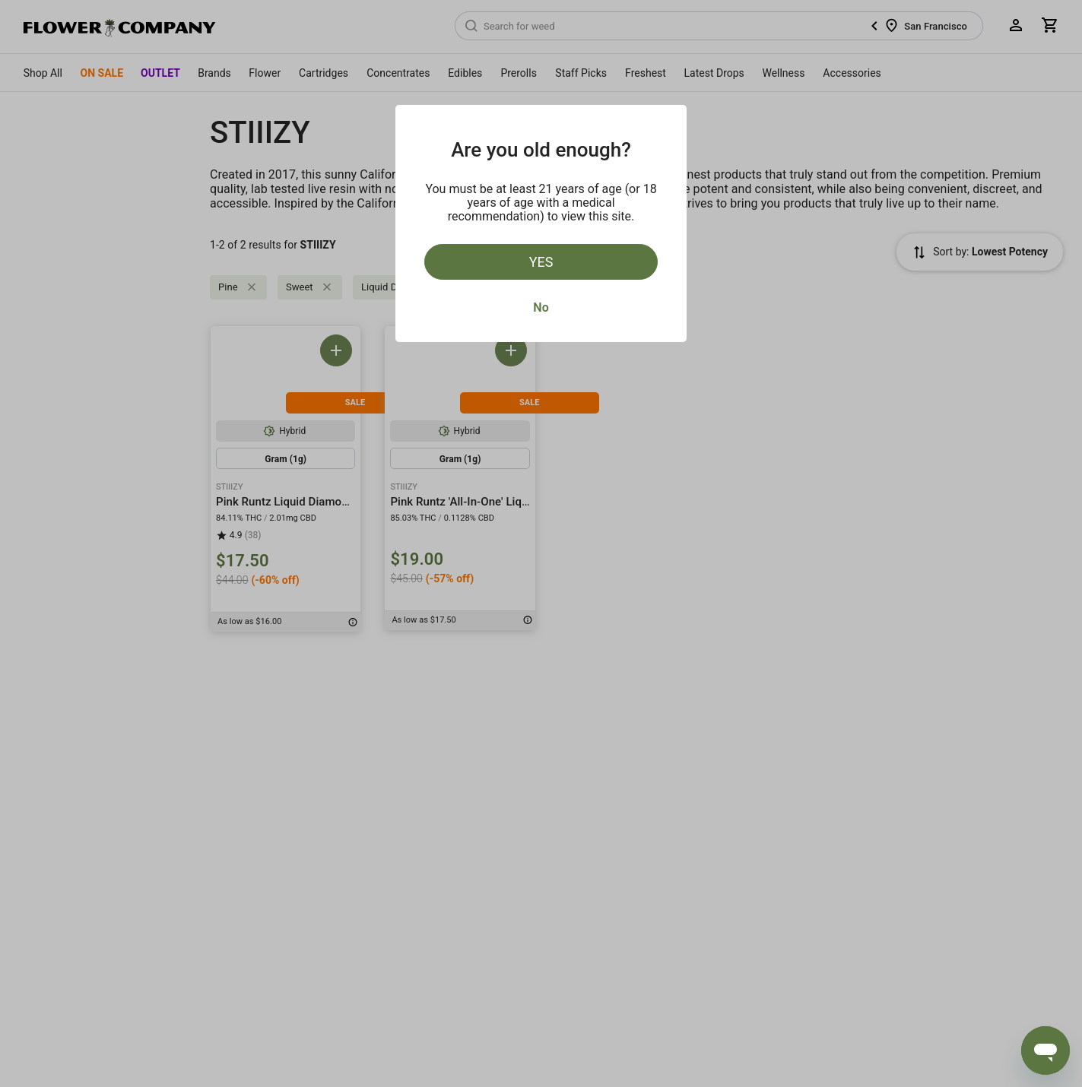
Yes (541, 262)
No (540, 307)
